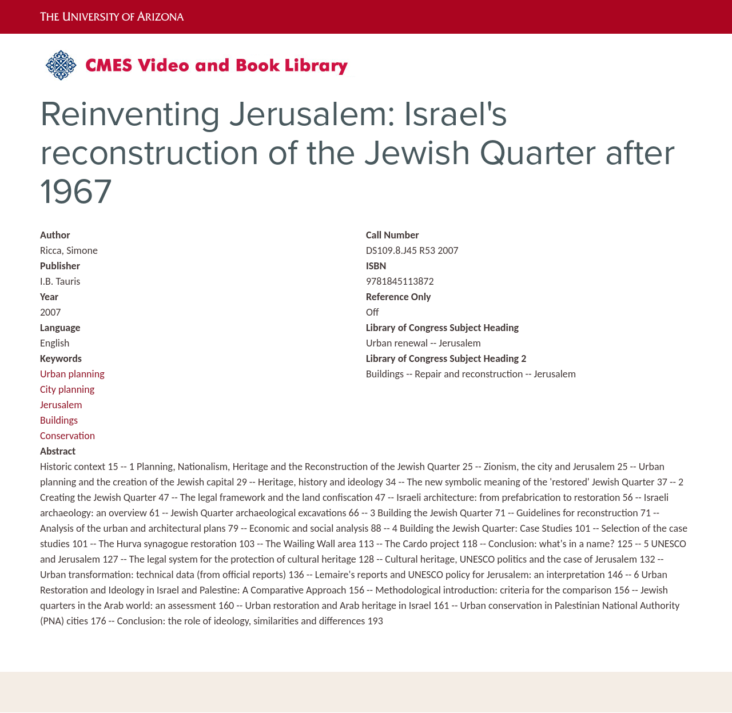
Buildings (59, 420)
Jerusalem (61, 405)
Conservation (67, 435)
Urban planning (72, 374)
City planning (67, 389)
